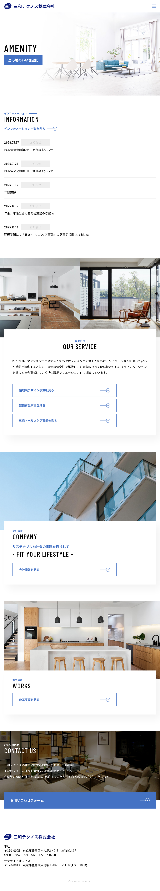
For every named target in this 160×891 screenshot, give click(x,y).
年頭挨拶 (10, 192)
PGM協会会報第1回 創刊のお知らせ (28, 171)
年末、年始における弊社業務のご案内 (29, 213)
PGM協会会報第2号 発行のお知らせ (28, 150)
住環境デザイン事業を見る (36, 390)
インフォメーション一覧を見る (24, 128)
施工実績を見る (29, 699)
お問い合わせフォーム (27, 800)
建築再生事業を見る (32, 405)
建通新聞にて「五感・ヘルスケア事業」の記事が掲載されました (46, 234)
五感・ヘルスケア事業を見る (38, 420)
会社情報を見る (29, 569)
